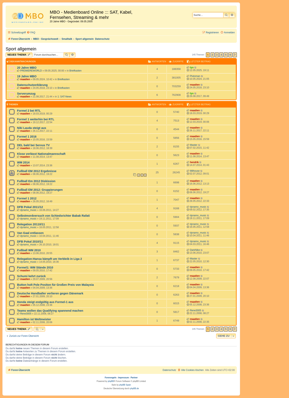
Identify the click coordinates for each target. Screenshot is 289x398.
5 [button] (225, 54)
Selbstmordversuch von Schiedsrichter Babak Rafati (53, 215)
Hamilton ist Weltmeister (34, 319)
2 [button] (212, 54)
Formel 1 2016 (27, 136)
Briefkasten (75, 70)
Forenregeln (110, 378)
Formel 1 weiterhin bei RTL (35, 119)
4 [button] (221, 54)
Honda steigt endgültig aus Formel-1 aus (45, 302)
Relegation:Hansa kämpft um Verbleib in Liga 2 (49, 258)
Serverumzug (26, 93)
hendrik (194, 162)
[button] (235, 54)
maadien (25, 79)
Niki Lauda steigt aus (31, 128)
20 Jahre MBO (27, 67)
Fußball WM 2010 (29, 250)
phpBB (111, 381)
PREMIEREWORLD (31, 70)
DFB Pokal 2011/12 (30, 207)
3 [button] (217, 54)
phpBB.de (134, 388)
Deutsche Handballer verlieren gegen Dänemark (50, 293)
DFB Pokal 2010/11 (30, 241)
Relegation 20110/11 (31, 224)
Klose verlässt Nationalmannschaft (41, 153)
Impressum (123, 378)
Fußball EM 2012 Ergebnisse (36, 171)
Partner (134, 378)
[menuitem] (31, 32)
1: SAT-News (65, 96)
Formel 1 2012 (27, 198)
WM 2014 (23, 162)
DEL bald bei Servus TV (33, 145)
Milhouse (194, 170)
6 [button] (230, 54)
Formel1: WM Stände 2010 (35, 267)
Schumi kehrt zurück (31, 276)
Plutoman (195, 76)
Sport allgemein (21, 48)
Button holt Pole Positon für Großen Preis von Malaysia (55, 284)
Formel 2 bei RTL (29, 110)
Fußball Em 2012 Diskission (36, 181)
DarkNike (195, 250)
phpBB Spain (125, 385)
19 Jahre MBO (27, 76)
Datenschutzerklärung (32, 85)
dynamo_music (28, 210)
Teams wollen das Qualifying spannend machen (50, 310)
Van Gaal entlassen (30, 233)
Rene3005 (25, 313)
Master (193, 145)
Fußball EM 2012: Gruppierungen (40, 189)
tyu (191, 67)
